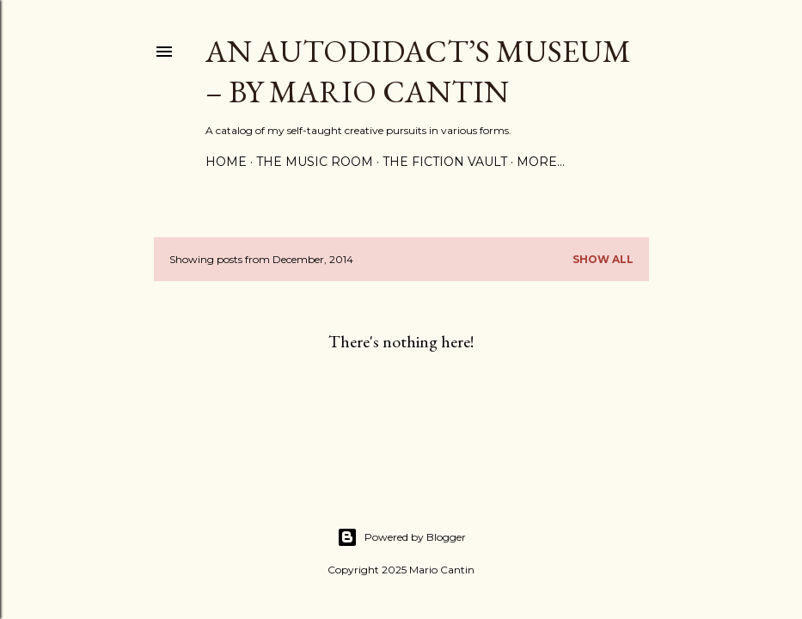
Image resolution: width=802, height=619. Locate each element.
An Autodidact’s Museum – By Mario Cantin (418, 71)
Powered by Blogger (401, 537)
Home (226, 161)
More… (541, 161)
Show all (603, 259)
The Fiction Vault (445, 161)
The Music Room (314, 161)
